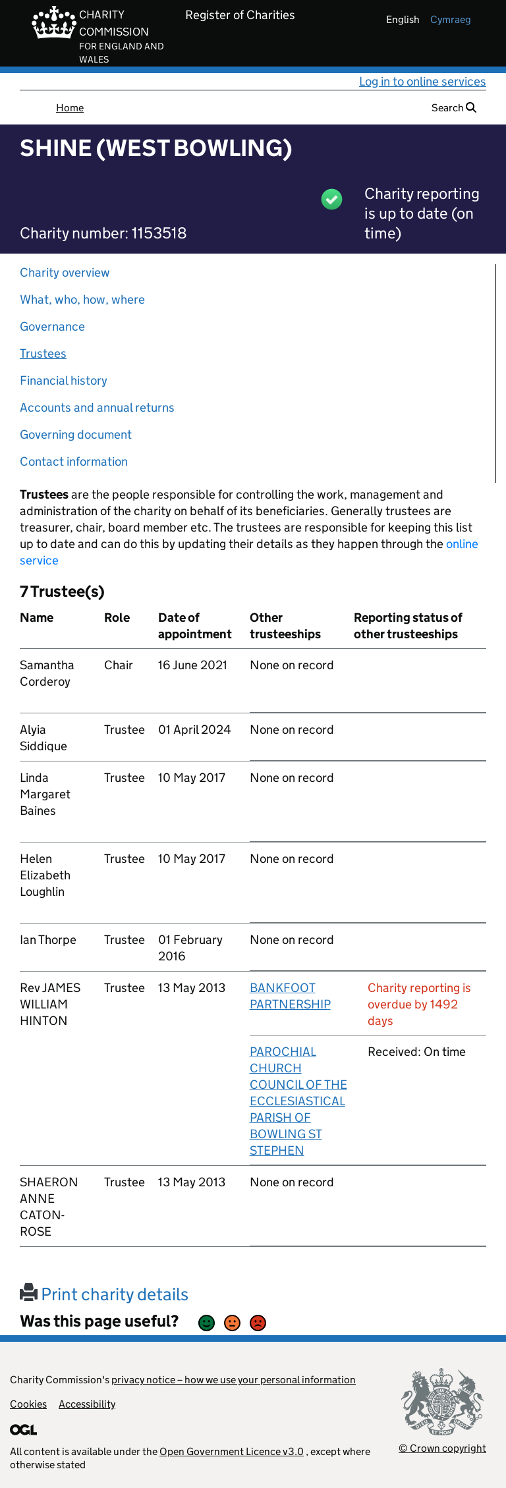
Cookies (28, 1404)
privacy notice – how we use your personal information (233, 1379)
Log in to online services (422, 81)
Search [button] (454, 107)
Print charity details (104, 1294)
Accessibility (87, 1404)
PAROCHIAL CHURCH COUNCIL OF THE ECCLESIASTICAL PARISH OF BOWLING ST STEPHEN (298, 1101)
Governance (52, 326)
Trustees (43, 353)
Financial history (63, 380)
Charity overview (65, 272)
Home (70, 107)
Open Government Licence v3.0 (231, 1451)
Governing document (76, 434)
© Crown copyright (442, 1448)
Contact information (74, 461)
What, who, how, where (82, 299)
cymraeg (450, 19)
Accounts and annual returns (97, 407)
